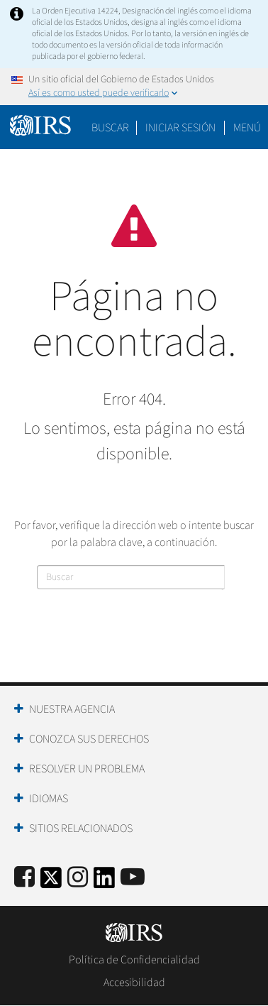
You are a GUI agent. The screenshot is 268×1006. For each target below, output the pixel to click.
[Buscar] (131, 577)
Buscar (110, 128)
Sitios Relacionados (81, 828)
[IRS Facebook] (24, 877)
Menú (247, 128)
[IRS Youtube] (133, 877)
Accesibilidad (134, 982)
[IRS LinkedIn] (104, 882)
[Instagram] (77, 877)
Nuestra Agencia (72, 709)
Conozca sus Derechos (89, 739)
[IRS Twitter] (51, 882)
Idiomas (48, 799)
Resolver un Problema (87, 769)
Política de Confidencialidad (134, 960)
